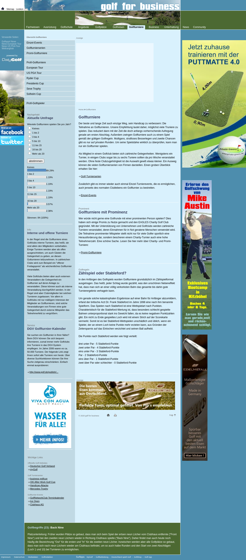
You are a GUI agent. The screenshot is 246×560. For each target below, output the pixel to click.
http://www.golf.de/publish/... (43, 372)
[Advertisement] (115, 72)
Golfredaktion (47, 557)
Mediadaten (33, 557)
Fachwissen (32, 27)
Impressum (6, 557)
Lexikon (19, 9)
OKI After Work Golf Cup (42, 482)
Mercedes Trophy (39, 488)
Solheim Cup (34, 94)
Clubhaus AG (37, 504)
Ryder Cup (33, 78)
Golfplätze (101, 27)
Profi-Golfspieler (36, 103)
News (186, 27)
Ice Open (35, 501)
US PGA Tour (34, 72)
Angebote (83, 27)
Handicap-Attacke (39, 485)
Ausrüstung (49, 27)
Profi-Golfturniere (36, 62)
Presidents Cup (35, 83)
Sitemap (10, 9)
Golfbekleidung (102, 557)
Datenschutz (19, 557)
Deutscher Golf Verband (42, 466)
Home (81, 110)
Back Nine (57, 527)
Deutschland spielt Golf (121, 557)
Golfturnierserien (36, 47)
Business (154, 27)
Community (199, 27)
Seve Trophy (34, 88)
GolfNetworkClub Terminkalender (47, 497)
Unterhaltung (171, 27)
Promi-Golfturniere (91, 252)
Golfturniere (91, 110)
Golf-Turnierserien (91, 176)
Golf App (148, 557)
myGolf (33, 469)
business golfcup (38, 478)
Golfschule (67, 27)
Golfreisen (118, 27)
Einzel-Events (88, 195)
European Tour (35, 67)
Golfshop (138, 557)
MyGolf (90, 557)
